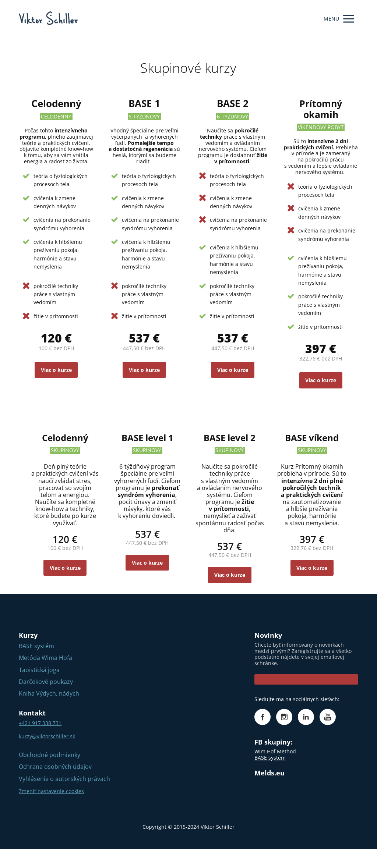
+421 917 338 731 (40, 723)
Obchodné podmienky (49, 755)
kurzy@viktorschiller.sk (47, 736)
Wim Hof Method (275, 751)
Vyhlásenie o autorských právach (64, 779)
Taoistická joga (39, 670)
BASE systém (36, 646)
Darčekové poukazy (46, 682)
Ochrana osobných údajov (55, 767)
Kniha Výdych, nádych (49, 693)
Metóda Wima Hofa (45, 658)
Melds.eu (269, 772)
